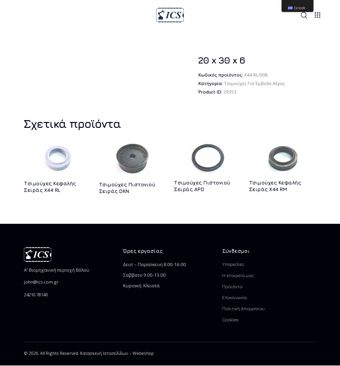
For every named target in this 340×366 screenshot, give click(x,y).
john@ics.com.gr (41, 282)
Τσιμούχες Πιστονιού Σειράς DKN (127, 188)
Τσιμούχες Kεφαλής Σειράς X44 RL (50, 187)
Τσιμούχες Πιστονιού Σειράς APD (202, 186)
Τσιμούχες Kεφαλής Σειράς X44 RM (275, 186)
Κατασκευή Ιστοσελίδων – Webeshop (117, 354)
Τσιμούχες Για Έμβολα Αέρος (255, 83)
